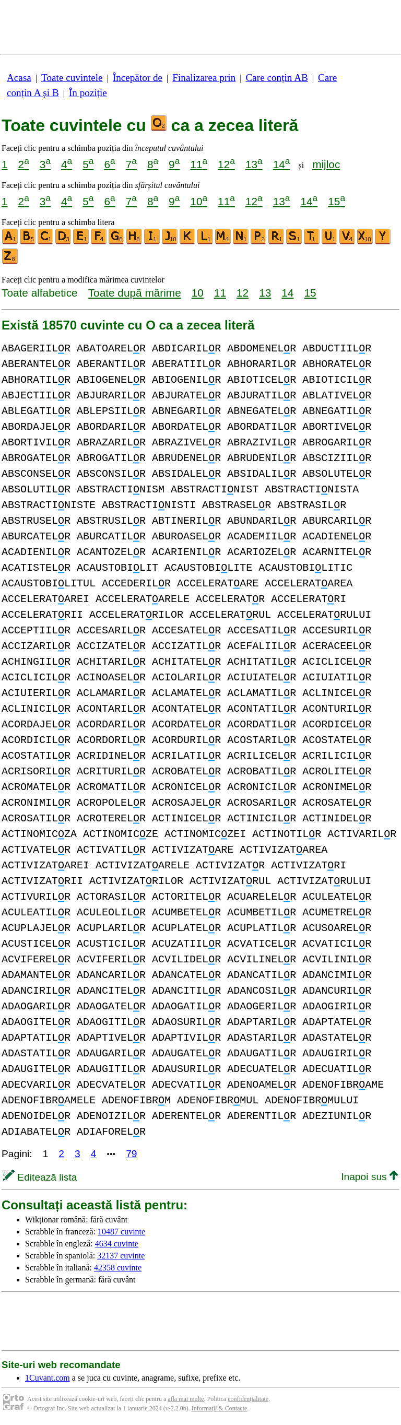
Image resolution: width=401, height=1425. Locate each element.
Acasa (19, 77)
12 (226, 164)
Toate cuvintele (71, 77)
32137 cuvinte (121, 1255)
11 (198, 164)
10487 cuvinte (121, 1231)
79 (131, 1153)
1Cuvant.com (47, 1377)
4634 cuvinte (116, 1243)
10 (198, 201)
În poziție (88, 92)
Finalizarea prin (203, 77)
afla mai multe (186, 1399)
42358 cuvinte (117, 1267)
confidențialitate (248, 1399)
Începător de (137, 77)
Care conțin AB (276, 77)
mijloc (326, 164)
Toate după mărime (134, 293)
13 (254, 164)
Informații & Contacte (219, 1408)
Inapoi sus (369, 1176)
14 (281, 164)
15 (336, 201)
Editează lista (40, 1177)
